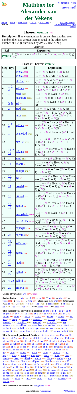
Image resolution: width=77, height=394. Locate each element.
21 (9, 251)
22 (9, 241)
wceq (5, 300)
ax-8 (55, 313)
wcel (18, 300)
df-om (15, 370)
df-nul (27, 349)
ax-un (25, 319)
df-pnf (63, 372)
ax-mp (46, 310)
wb (30, 298)
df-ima (24, 361)
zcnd (18, 158)
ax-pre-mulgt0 (61, 331)
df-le (41, 375)
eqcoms (20, 234)
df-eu (16, 341)
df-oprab (62, 367)
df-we (6, 358)
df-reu (58, 343)
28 (12, 280)
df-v (13, 346)
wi (21, 298)
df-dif (45, 346)
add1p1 (20, 170)
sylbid (19, 205)
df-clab (28, 341)
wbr (56, 300)
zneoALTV (22, 221)
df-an (52, 335)
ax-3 (68, 310)
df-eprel (35, 355)
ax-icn (64, 319)
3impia (20, 287)
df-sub (53, 375)
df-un (56, 346)
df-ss (5, 349)
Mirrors (4, 23)
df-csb (35, 346)
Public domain (45, 391)
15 (9, 176)
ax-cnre (64, 328)
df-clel (52, 341)
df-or (62, 335)
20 (9, 261)
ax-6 (36, 313)
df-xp (16, 358)
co (9, 303)
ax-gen (6, 313)
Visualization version (62, 24)
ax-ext (38, 316)
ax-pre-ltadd (42, 331)
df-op (12, 352)
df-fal (36, 338)
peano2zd (21, 133)
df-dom (38, 372)
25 (9, 254)
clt (63, 303)
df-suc (14, 364)
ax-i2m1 (65, 325)
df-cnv (38, 358)
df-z (50, 378)
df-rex (35, 343)
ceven (40, 306)
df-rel (27, 358)
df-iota (25, 364)
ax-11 (16, 316)
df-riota (38, 367)
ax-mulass (37, 325)
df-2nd (26, 370)
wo (49, 298)
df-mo (6, 341)
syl (17, 103)
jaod (18, 262)
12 (9, 153)
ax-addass (21, 325)
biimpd (20, 196)
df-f (57, 364)
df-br (45, 352)
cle (4, 306)
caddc (50, 303)
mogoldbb (39, 385)
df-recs (64, 370)
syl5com (21, 243)
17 (9, 186)
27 (9, 274)
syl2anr (20, 88)
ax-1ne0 (7, 328)
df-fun (37, 364)
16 (9, 179)
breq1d (20, 186)
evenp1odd (22, 214)
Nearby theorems (69, 8)
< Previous (63, 2)
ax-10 (6, 316)
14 (9, 163)
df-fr (67, 355)
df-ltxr (30, 375)
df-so (57, 355)
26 (9, 264)
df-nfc (63, 341)
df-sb (67, 338)
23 (9, 234)
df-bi (43, 335)
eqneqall (21, 227)
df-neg (65, 375)
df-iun (34, 352)
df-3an (14, 338)
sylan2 (19, 252)
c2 (14, 306)
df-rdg (6, 372)
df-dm (60, 358)
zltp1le (20, 81)
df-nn (17, 378)
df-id (23, 355)
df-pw (48, 349)
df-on (58, 361)
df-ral (24, 343)
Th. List (34, 23)
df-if (37, 349)
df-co (49, 358)
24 (9, 244)
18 (9, 196)
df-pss (16, 349)
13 (9, 204)
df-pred (36, 361)
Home (12, 23)
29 (9, 287)
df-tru (25, 338)
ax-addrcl (21, 322)
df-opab (56, 352)
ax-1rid (20, 328)
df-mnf (6, 375)
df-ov (49, 367)
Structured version (67, 23)
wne (30, 300)
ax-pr (14, 319)
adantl (19, 163)
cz (24, 306)
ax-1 (54, 310)
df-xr (18, 375)
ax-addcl (7, 322)
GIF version (73, 25)
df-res (12, 361)
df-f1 (66, 364)
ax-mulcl (37, 322)
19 (9, 207)
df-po (46, 355)
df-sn (58, 349)
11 (9, 150)
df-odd (6, 381)
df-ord (48, 361)
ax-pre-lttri (8, 331)
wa (39, 298)
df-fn (47, 364)
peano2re (21, 97)
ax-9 (65, 313)
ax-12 (27, 316)
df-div (6, 378)
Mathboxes (44, 23)
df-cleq (40, 341)
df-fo (5, 367)
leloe (18, 115)
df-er (17, 372)
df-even (62, 378)
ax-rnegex (34, 328)
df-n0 (39, 378)
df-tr (14, 355)
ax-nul (61, 316)
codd (57, 306)
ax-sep (50, 316)
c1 (38, 303)
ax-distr (51, 325)
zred (18, 93)
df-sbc (23, 346)
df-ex (46, 338)
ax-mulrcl (52, 322)
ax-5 (27, 313)
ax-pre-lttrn (25, 331)
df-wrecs (52, 370)
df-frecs (38, 370)
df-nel (13, 343)
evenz (19, 71)
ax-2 (61, 310)
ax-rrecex (50, 328)
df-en (27, 372)
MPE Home (22, 23)
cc (18, 303)
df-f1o (16, 367)
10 (9, 270)
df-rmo (46, 343)
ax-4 (17, 313)
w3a (60, 298)
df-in (66, 346)
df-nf (56, 338)
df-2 (29, 378)
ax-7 (46, 313)
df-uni (23, 352)
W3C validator (69, 391)
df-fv (27, 367)
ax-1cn (51, 319)
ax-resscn (37, 319)
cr (28, 303)
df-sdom (51, 372)
